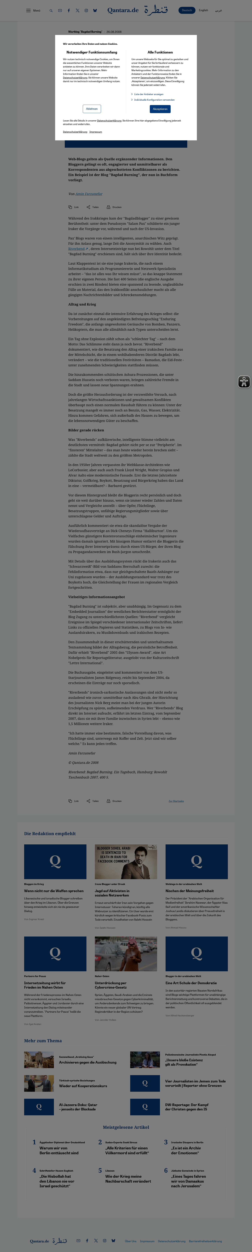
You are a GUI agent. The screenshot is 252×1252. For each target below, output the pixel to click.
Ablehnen (92, 108)
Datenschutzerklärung (75, 77)
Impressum (95, 131)
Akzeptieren (160, 109)
